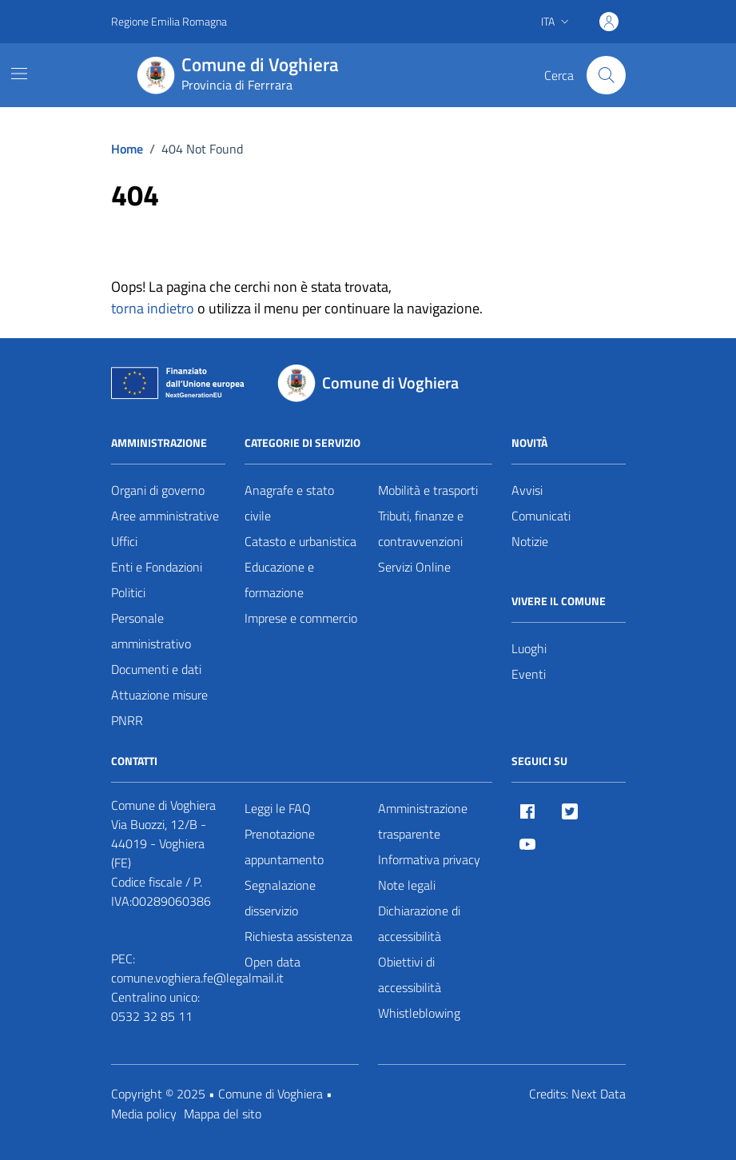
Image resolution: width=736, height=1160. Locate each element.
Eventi (528, 674)
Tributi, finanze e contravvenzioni (420, 528)
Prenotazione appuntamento (284, 846)
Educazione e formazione (279, 579)
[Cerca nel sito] (606, 75)
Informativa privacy (429, 859)
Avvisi (527, 490)
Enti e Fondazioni (156, 566)
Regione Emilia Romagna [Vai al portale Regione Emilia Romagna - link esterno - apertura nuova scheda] (169, 21)
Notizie (529, 541)
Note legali (407, 885)
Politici (128, 592)
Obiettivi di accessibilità (409, 974)
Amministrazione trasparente (422, 821)
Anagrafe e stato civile (289, 502)
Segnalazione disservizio (280, 897)
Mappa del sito (222, 1113)
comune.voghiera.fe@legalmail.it (197, 977)
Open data (272, 961)
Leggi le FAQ (278, 808)
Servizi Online (414, 566)
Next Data (598, 1093)
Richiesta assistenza (298, 936)
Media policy (144, 1113)
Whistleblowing (419, 1012)
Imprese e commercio (301, 618)
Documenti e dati (156, 669)
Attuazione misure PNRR (159, 707)
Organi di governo (158, 490)
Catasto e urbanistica (300, 541)
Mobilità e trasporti (428, 490)
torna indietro (152, 308)
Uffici (124, 541)
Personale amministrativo (151, 630)
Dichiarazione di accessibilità (419, 923)
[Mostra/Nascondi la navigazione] (19, 73)
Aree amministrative (165, 515)
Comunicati (541, 515)
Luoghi (529, 648)
